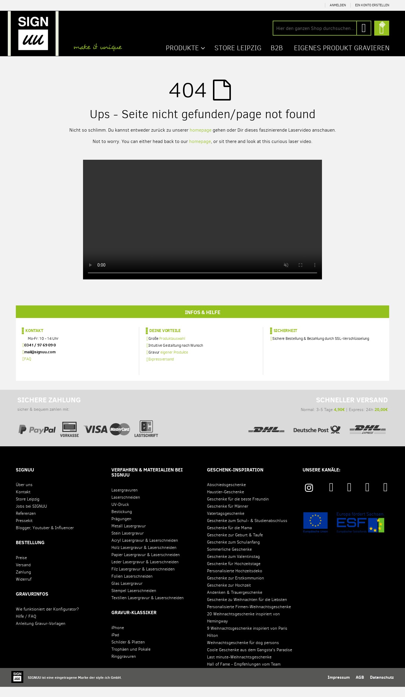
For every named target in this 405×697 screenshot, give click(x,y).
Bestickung (121, 522)
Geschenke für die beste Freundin (238, 509)
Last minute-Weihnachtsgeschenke (239, 667)
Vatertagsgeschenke (225, 523)
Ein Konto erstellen (372, 5)
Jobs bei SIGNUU (31, 516)
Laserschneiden (125, 507)
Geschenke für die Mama (229, 538)
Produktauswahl (172, 348)
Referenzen (26, 523)
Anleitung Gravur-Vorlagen (40, 634)
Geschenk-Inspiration (235, 480)
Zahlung (23, 582)
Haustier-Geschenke (225, 502)
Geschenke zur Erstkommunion (235, 588)
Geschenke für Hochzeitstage (233, 574)
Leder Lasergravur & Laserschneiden (145, 572)
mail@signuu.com (39, 362)
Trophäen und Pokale (131, 659)
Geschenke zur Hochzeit (229, 595)
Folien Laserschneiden (132, 586)
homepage (200, 130)
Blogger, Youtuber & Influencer (45, 538)
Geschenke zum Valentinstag (233, 567)
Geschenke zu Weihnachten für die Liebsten (247, 610)
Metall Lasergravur (128, 536)
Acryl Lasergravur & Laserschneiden (144, 550)
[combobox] (322, 28)
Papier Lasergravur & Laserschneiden (145, 565)
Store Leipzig (27, 509)
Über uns (24, 495)
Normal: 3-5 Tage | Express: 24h (317, 422)
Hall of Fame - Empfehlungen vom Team (243, 674)
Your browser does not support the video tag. (202, 219)
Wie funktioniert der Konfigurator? (47, 619)
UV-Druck (120, 515)
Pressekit (24, 531)
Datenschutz (382, 687)
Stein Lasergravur (127, 543)
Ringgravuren (123, 666)
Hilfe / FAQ (26, 626)
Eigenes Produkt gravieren (340, 47)
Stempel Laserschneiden (133, 601)
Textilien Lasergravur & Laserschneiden (147, 608)
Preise (21, 568)
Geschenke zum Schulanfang (233, 552)
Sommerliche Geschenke (229, 559)
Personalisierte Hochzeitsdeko (234, 581)
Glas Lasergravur (126, 593)
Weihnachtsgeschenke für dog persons (243, 653)
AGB (360, 687)
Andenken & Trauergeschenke (234, 602)
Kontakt (34, 341)
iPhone (117, 638)
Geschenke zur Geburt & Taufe (235, 545)
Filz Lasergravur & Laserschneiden (143, 579)
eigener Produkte (174, 362)
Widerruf (23, 589)
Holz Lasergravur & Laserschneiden (144, 558)
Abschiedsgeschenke (226, 495)
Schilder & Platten (128, 652)
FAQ (27, 369)
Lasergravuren (124, 500)
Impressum (339, 687)
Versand (23, 575)
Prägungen (121, 529)
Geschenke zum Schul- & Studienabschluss (247, 531)
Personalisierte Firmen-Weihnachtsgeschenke (249, 617)
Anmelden (338, 5)
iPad (115, 645)
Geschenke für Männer (227, 516)
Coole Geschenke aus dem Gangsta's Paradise (249, 660)
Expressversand (161, 369)
